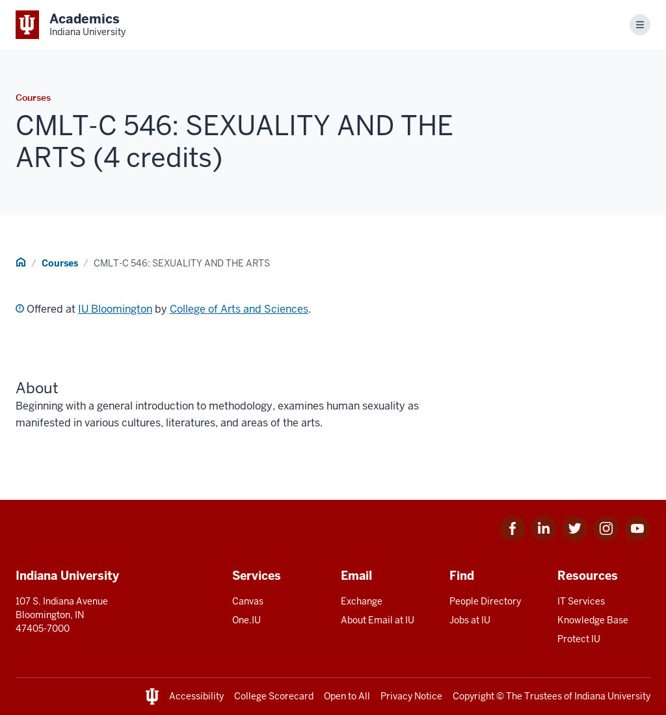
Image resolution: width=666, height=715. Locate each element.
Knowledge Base (592, 620)
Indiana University (612, 696)
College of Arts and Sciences (239, 309)
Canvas (247, 601)
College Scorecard (273, 696)
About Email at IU (377, 620)
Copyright (473, 696)
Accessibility (196, 696)
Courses (60, 263)
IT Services (581, 601)
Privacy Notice (411, 696)
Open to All (347, 696)
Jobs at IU (469, 620)
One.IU (246, 620)
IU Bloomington (115, 309)
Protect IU (578, 639)
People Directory (485, 601)
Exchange (361, 601)
